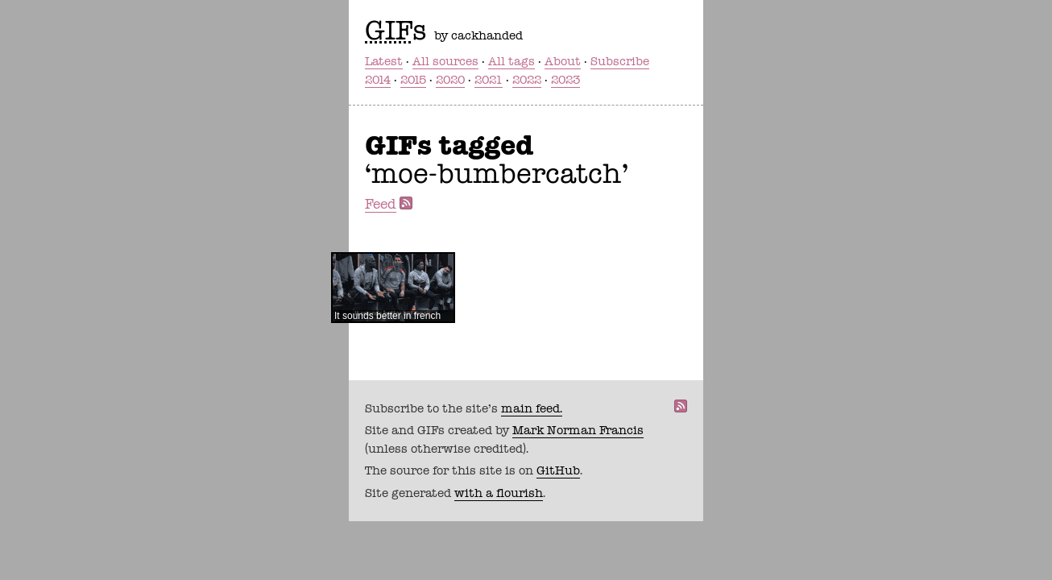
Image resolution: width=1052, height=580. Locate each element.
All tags (511, 61)
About (563, 61)
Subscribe (619, 61)
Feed (380, 204)
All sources (445, 61)
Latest (384, 61)
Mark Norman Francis (578, 430)
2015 (413, 79)
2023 (565, 79)
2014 (378, 79)
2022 (526, 79)
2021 (488, 79)
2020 (450, 79)
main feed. (531, 408)
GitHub (558, 470)
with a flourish (498, 493)
